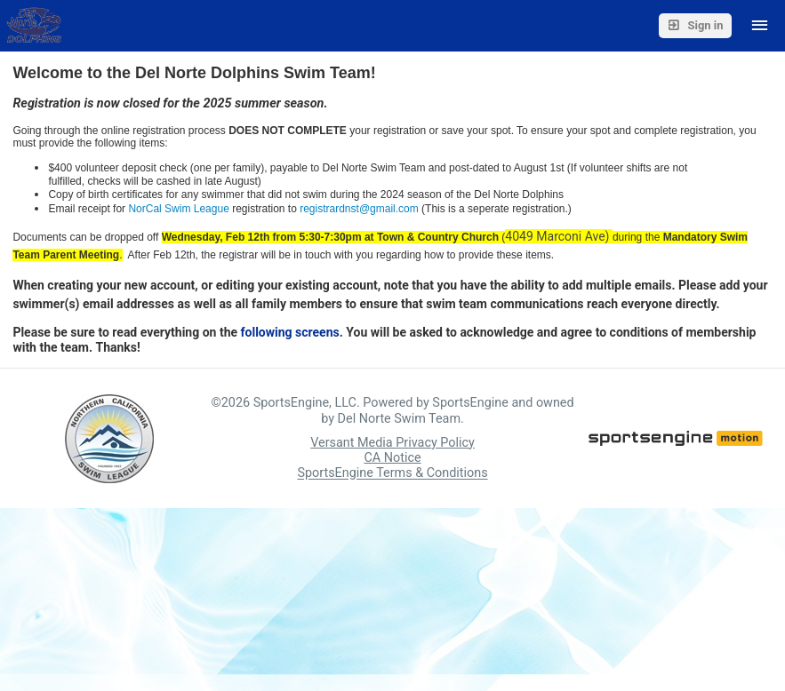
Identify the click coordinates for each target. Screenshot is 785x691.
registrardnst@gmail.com (359, 209)
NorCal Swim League (178, 209)
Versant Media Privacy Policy (392, 442)
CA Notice (392, 457)
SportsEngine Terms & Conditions (392, 473)
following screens (290, 332)
